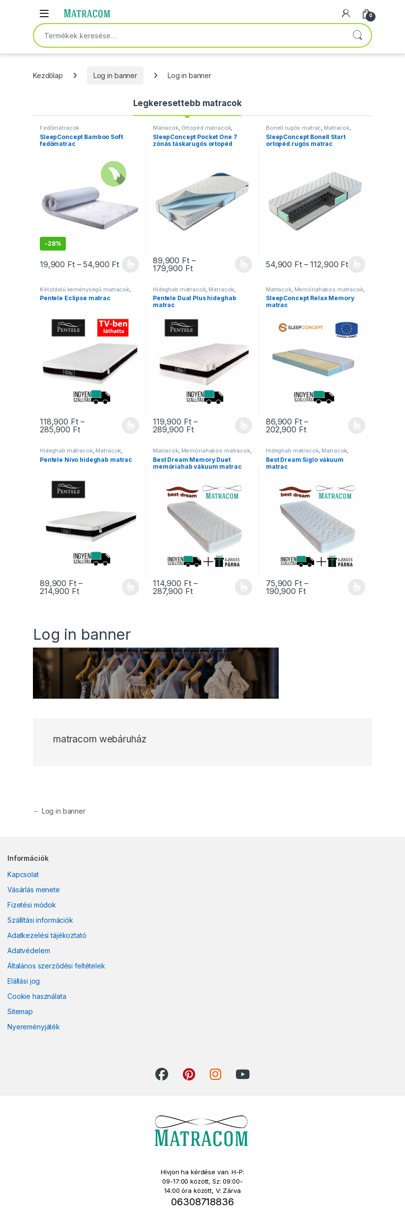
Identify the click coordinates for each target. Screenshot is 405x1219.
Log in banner (115, 75)
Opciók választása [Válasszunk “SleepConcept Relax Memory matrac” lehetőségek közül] (356, 425)
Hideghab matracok (179, 289)
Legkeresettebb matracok (187, 103)
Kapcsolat (23, 874)
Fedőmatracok (59, 127)
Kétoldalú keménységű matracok (84, 289)
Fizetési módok (31, 905)
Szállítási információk (40, 920)
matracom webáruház (99, 739)
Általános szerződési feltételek (56, 966)
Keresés (357, 35)
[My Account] (346, 13)
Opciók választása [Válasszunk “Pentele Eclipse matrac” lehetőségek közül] (130, 425)
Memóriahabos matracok (328, 289)
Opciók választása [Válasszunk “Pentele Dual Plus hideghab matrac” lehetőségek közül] (243, 425)
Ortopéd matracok (206, 127)
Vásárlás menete (33, 889)
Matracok (165, 127)
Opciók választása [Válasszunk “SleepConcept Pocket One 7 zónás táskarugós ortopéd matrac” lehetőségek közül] (243, 264)
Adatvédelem (28, 950)
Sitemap (20, 1011)
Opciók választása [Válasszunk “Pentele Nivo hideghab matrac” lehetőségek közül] (130, 587)
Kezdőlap (48, 75)
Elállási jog (23, 981)
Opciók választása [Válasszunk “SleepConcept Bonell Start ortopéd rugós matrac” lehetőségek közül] (356, 264)
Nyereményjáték (33, 1026)
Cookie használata (36, 996)
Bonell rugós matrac (293, 127)
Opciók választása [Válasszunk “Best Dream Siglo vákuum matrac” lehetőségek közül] (356, 587)
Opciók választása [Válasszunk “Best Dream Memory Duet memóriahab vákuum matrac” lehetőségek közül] (243, 587)
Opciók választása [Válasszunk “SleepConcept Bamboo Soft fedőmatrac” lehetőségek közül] (130, 264)
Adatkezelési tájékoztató (47, 935)
